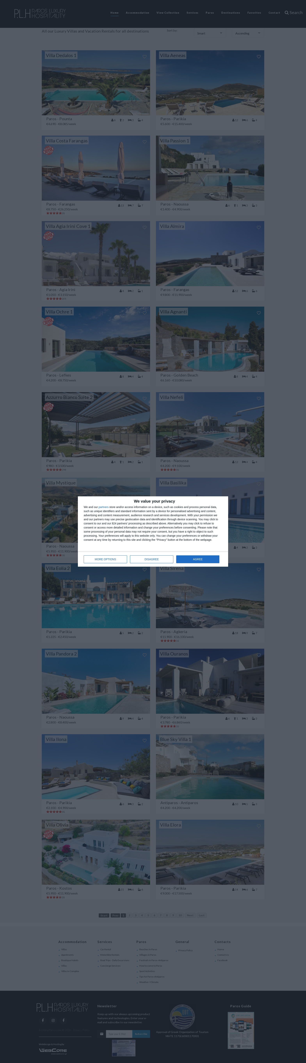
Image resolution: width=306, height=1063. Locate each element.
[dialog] (153, 531)
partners (104, 507)
